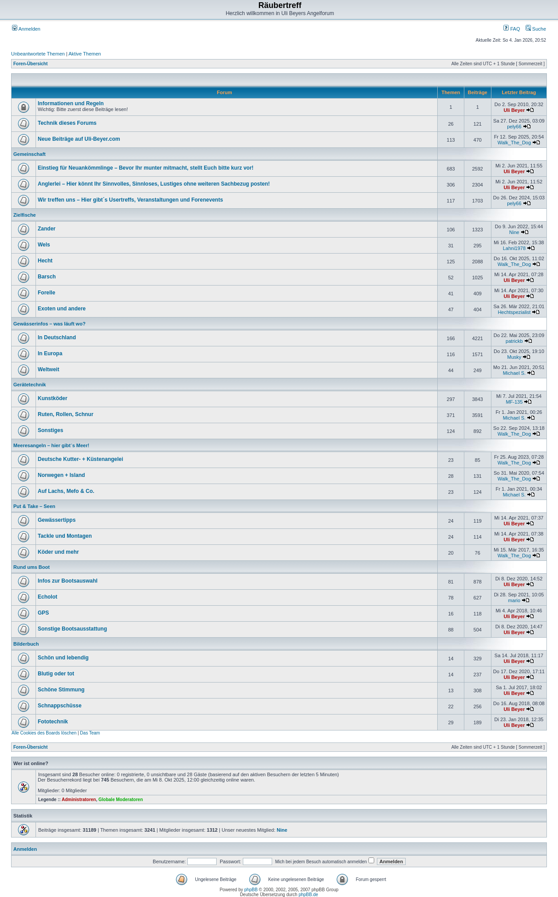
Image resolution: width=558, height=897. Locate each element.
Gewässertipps (56, 520)
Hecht (45, 261)
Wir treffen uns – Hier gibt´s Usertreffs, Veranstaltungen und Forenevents (130, 200)
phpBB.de (308, 894)
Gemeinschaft (29, 154)
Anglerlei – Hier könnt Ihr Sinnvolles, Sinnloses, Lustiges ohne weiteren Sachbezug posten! (154, 184)
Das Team (90, 732)
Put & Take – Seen (34, 506)
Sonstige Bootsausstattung (72, 629)
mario (514, 600)
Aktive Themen (84, 53)
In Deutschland (57, 337)
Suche (536, 29)
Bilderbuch (26, 644)
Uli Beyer (514, 110)
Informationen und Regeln (71, 103)
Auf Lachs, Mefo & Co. (66, 491)
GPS (43, 613)
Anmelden (26, 29)
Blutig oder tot (56, 674)
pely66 (514, 126)
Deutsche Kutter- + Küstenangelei (80, 459)
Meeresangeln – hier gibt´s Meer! (51, 445)
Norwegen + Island (61, 475)
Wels (44, 245)
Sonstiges (50, 430)
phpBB (250, 889)
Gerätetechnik (29, 384)
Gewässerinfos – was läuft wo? (49, 323)
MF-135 (514, 402)
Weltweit (48, 369)
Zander (46, 229)
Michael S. (514, 373)
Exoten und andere (62, 309)
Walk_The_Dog (514, 142)
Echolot (47, 597)
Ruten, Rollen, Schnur (65, 414)
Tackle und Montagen (65, 536)
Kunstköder (52, 398)
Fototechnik (53, 721)
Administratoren (79, 799)
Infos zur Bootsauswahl (68, 581)
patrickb (514, 341)
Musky (514, 357)
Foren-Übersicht (30, 63)
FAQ (511, 29)
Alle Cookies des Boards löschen (44, 732)
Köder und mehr (58, 552)
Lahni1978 (514, 248)
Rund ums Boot (31, 567)
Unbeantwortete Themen (38, 53)
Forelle (46, 293)
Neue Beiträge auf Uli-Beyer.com (79, 139)
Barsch (47, 277)
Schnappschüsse (60, 706)
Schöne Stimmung (61, 690)
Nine (514, 232)
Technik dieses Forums (67, 123)
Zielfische (24, 215)
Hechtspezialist (514, 312)
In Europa (50, 353)
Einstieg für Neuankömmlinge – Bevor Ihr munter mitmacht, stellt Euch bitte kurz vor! (145, 168)
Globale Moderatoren (121, 799)
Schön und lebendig (63, 658)
